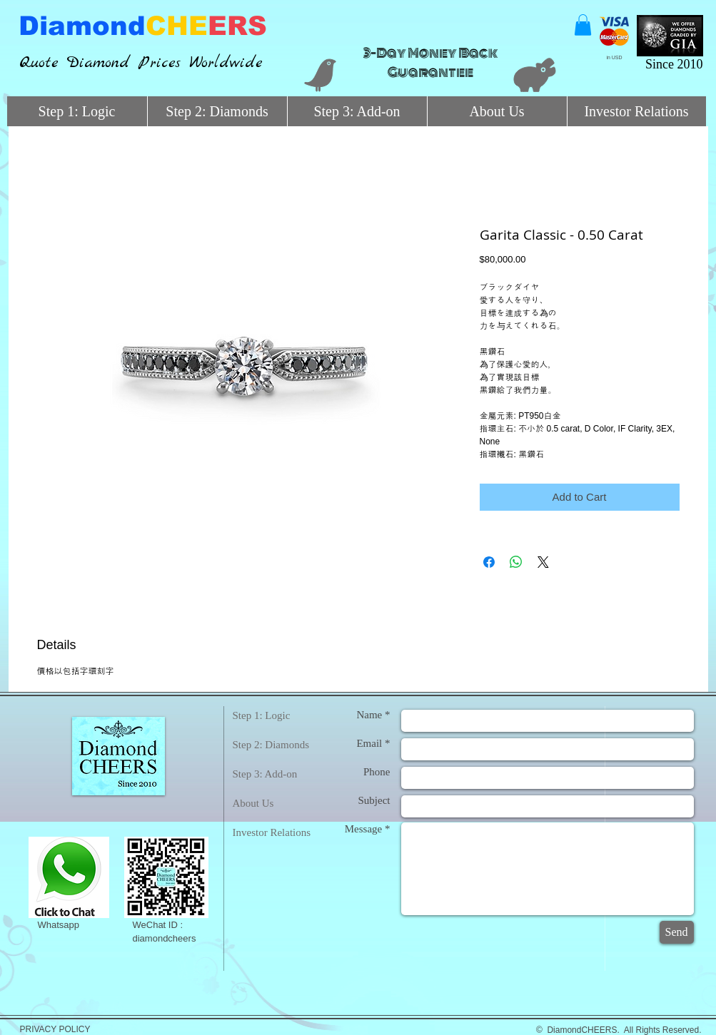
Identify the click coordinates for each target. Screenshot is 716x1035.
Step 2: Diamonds (271, 744)
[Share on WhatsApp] (516, 562)
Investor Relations (272, 832)
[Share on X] (543, 562)
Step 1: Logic (262, 715)
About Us (253, 803)
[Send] (677, 932)
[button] (583, 25)
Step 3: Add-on (265, 774)
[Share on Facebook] (489, 562)
